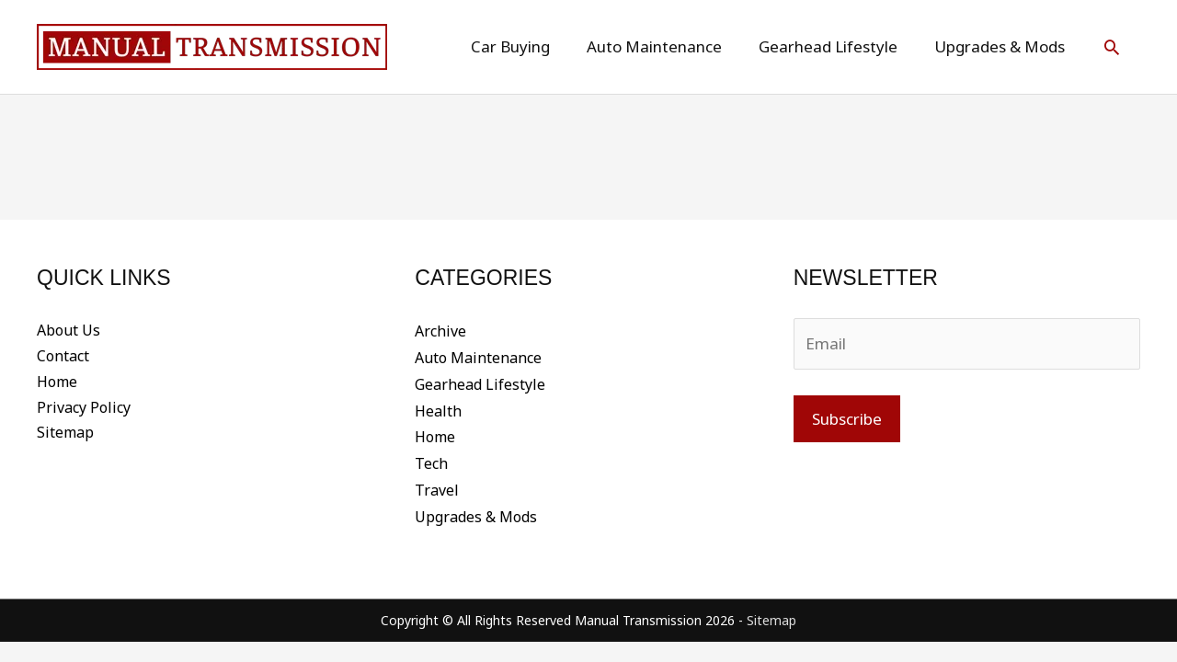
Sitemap (65, 434)
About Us (68, 331)
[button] (1112, 47)
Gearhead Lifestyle (480, 382)
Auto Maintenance (478, 357)
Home (57, 382)
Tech (431, 460)
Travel (437, 485)
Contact (63, 357)
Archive (440, 331)
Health (438, 408)
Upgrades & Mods (476, 511)
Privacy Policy (84, 408)
